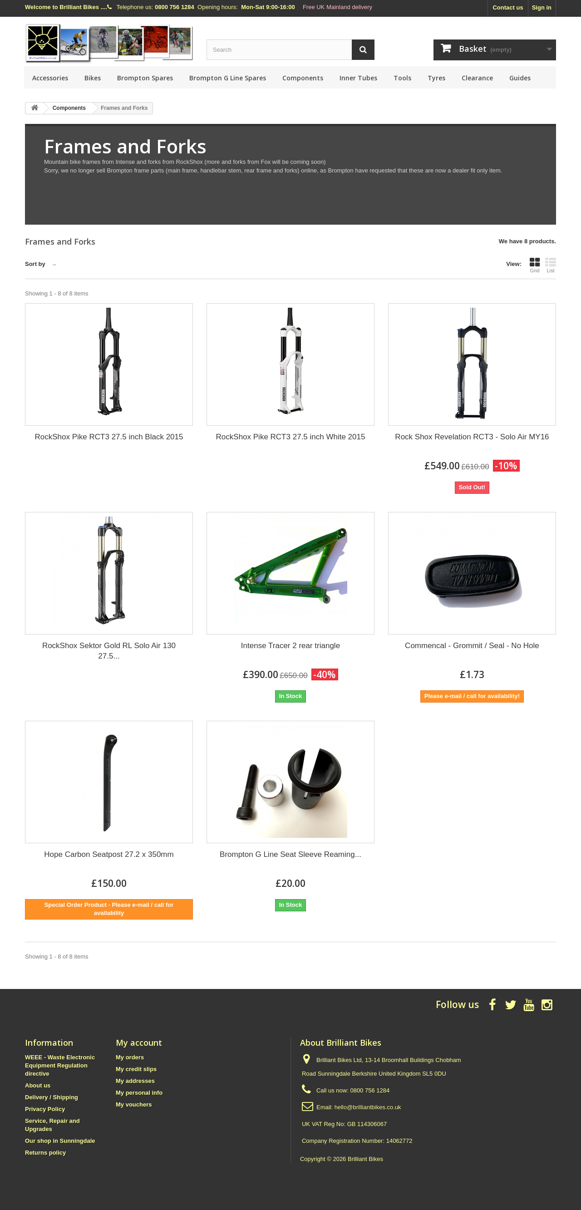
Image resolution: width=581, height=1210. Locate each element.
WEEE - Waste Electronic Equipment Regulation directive (60, 1065)
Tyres (436, 78)
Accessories (50, 78)
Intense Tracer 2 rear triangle (290, 645)
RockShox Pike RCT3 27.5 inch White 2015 (290, 437)
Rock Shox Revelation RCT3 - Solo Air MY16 (472, 437)
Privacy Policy (45, 1109)
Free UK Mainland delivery (337, 7)
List (550, 265)
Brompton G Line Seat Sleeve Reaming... (290, 854)
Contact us (507, 7)
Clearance (477, 78)
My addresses (135, 1080)
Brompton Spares (145, 78)
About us (37, 1085)
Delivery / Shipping (51, 1097)
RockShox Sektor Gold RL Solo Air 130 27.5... (109, 650)
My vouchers (134, 1104)
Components (302, 78)
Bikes (92, 78)
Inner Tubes (358, 78)
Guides (520, 78)
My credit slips (136, 1069)
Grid (535, 265)
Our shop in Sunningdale (60, 1140)
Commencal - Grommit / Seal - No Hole (472, 645)
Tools (402, 78)
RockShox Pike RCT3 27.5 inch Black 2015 (109, 437)
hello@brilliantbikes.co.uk (368, 1107)
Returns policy (45, 1152)
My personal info (139, 1092)
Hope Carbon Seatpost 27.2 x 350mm (108, 854)
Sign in (541, 7)
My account (139, 1042)
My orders (130, 1057)
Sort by (35, 264)
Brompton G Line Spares (227, 78)
